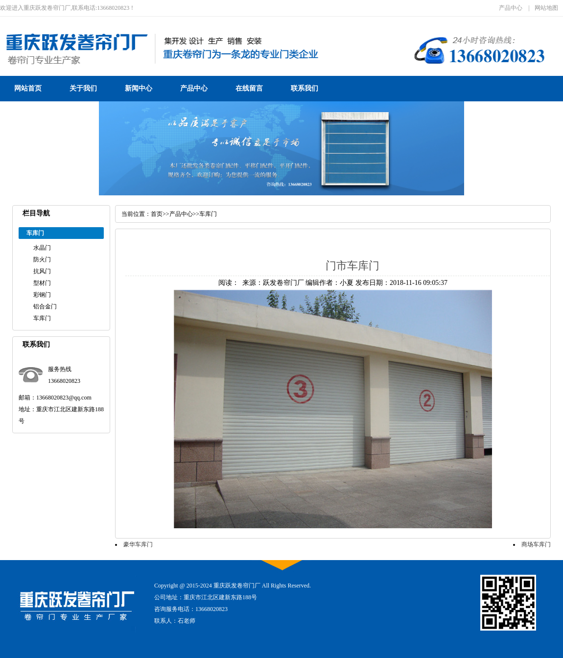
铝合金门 (45, 306)
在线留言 (249, 88)
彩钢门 (42, 294)
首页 (157, 214)
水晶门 (42, 247)
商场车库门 (536, 544)
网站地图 (546, 7)
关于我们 (83, 88)
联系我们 (304, 88)
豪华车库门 (138, 544)
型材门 (42, 283)
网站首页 (28, 88)
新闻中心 (138, 88)
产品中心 (510, 7)
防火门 (42, 259)
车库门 (42, 318)
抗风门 (42, 271)
